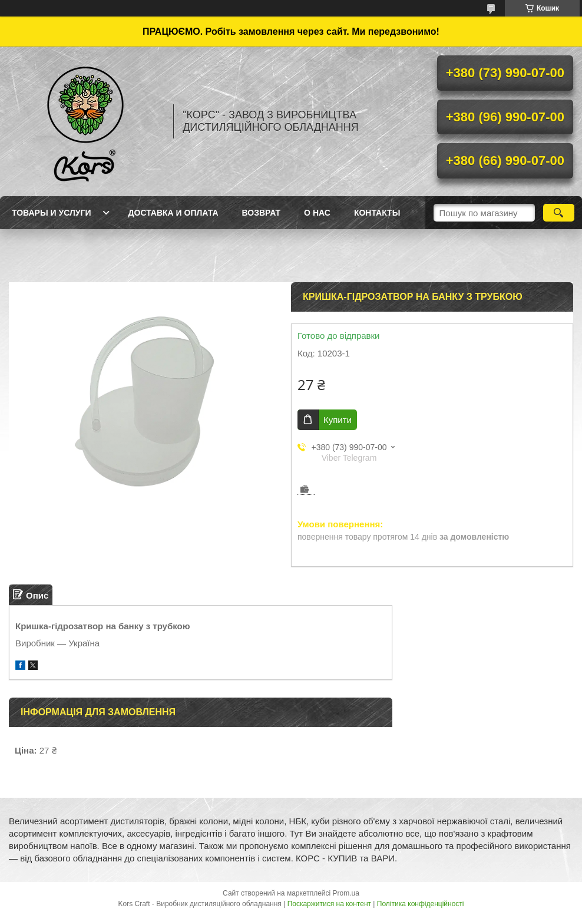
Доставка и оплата (173, 212)
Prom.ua (346, 893)
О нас (317, 212)
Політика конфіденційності (420, 904)
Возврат (261, 212)
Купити (337, 420)
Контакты (377, 212)
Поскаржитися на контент (329, 904)
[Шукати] (558, 213)
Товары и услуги (51, 212)
